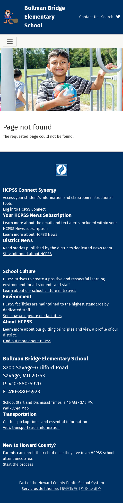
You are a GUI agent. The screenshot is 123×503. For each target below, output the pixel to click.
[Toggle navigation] (10, 41)
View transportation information (31, 427)
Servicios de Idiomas (40, 488)
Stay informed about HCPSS (27, 254)
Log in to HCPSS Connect (24, 209)
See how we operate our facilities (32, 315)
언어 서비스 (91, 488)
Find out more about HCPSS (27, 341)
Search (107, 17)
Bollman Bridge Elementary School (44, 17)
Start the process (18, 464)
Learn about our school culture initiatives (39, 290)
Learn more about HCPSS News (30, 234)
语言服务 (70, 488)
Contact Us (88, 17)
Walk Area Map (16, 408)
